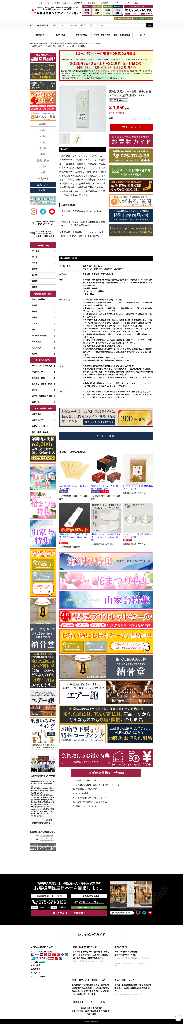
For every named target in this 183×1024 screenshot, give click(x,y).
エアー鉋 (35, 402)
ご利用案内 (77, 3)
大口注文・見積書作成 (123, 18)
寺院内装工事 (37, 372)
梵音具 (34, 323)
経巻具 (34, 305)
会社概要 (91, 3)
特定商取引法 (78, 1002)
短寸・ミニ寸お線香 (93, 43)
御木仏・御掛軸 (38, 299)
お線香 (81, 43)
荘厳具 (34, 311)
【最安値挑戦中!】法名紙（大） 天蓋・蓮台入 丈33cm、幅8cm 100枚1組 (74, 537)
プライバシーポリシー (99, 1002)
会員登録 (104, 3)
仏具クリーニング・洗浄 (42, 384)
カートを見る (133, 3)
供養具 (34, 317)
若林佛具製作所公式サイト (42, 823)
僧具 (34, 329)
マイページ (117, 3)
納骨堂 (34, 390)
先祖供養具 (36, 348)
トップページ (44, 3)
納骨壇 (34, 354)
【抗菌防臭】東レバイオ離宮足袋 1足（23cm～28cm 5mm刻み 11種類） (105, 537)
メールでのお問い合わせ (143, 18)
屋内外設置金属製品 (40, 336)
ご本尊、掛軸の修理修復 (42, 396)
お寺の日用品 (71, 43)
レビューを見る (61, 3)
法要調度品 (36, 342)
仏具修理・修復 (38, 378)
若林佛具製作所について (122, 913)
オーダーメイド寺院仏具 (42, 366)
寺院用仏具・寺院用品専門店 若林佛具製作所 (47, 43)
